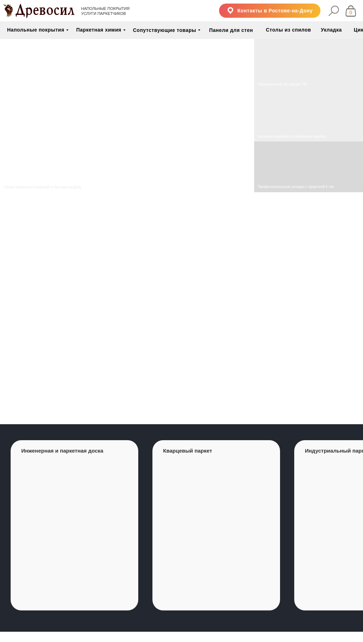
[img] (308, 116)
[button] (269, 11)
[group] (74, 525)
